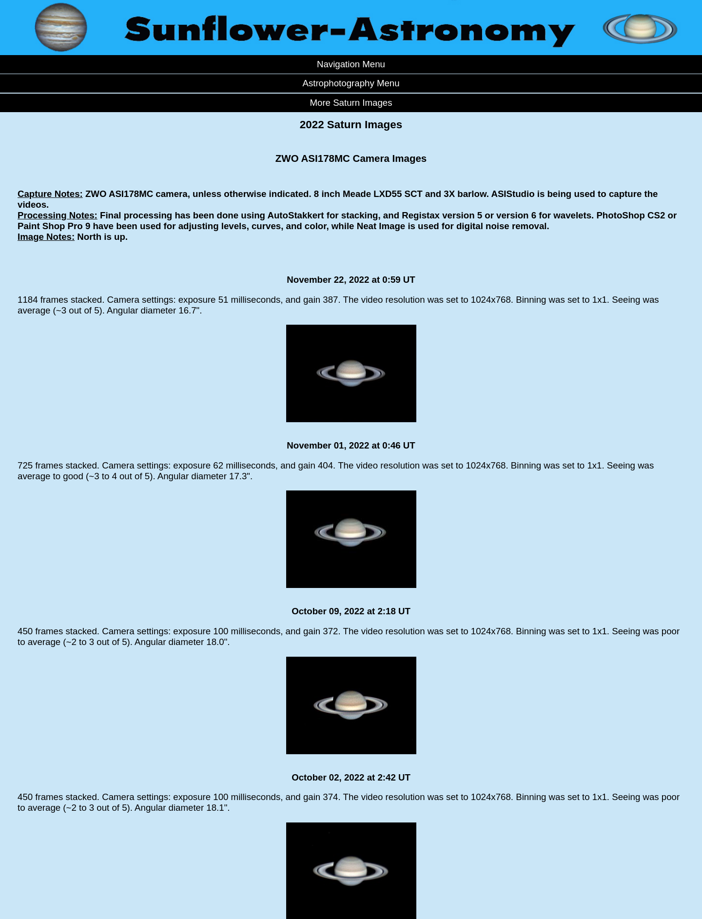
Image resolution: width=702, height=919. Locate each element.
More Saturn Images (351, 103)
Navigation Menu (351, 64)
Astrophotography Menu (350, 83)
